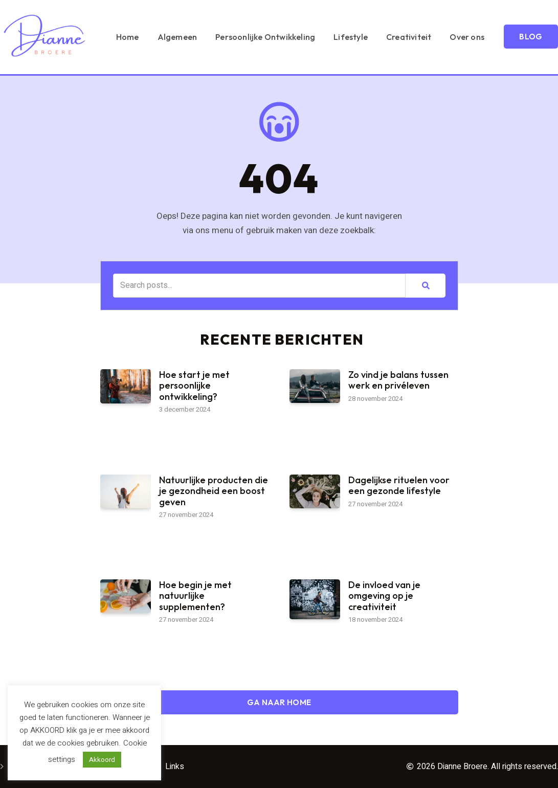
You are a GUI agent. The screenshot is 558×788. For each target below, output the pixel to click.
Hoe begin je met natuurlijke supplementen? (195, 596)
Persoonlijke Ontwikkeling (335, 24)
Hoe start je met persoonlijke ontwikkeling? (194, 385)
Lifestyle (420, 24)
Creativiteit (478, 24)
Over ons (536, 24)
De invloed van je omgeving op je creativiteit (384, 596)
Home (197, 24)
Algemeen (247, 24)
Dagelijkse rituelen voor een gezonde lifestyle (399, 485)
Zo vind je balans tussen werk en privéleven (398, 380)
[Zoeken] (425, 286)
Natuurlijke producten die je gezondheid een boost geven (213, 491)
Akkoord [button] (102, 759)
